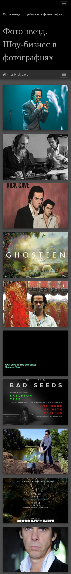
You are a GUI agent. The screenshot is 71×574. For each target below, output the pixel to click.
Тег (11, 74)
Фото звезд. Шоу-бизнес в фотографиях (33, 14)
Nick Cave (21, 74)
